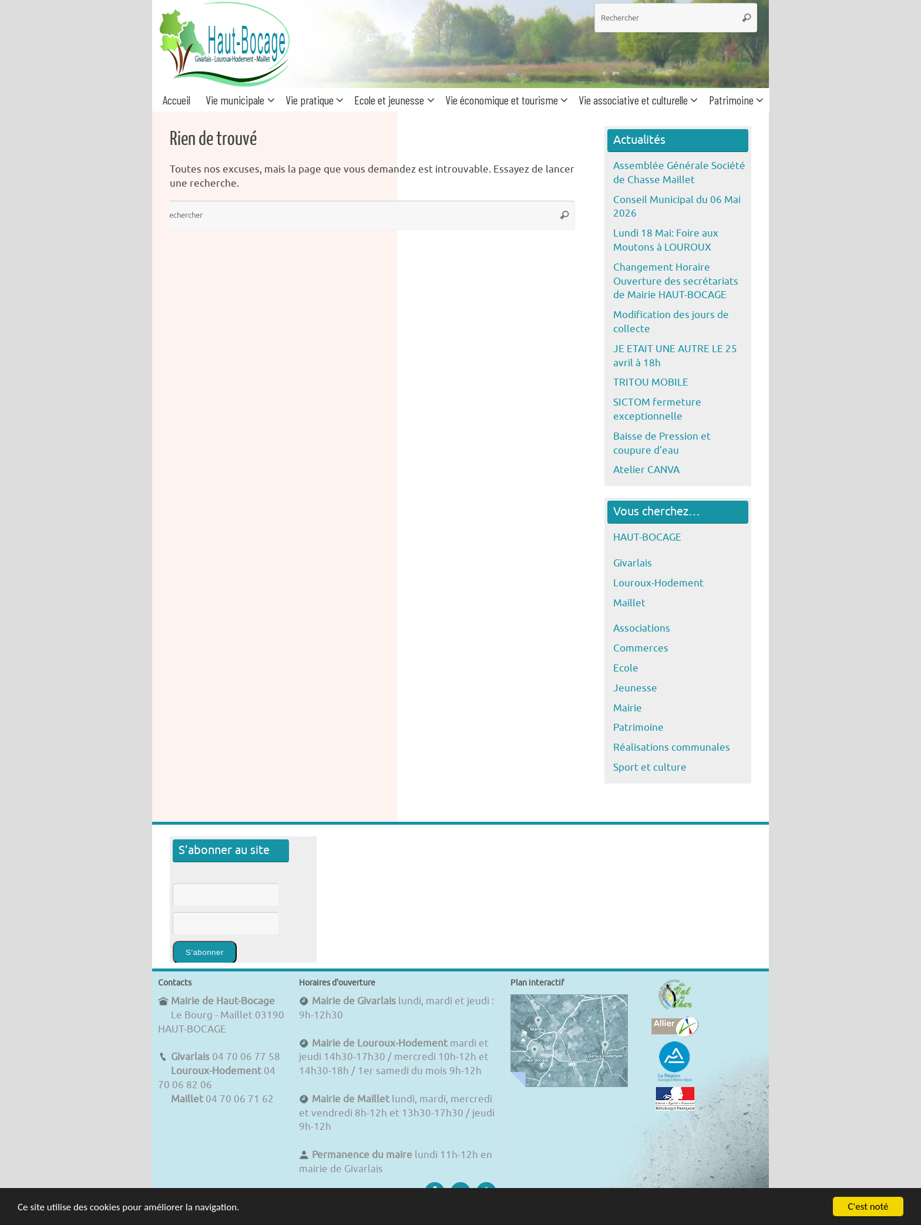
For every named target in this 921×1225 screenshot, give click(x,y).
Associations (641, 628)
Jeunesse (635, 688)
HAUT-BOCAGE (647, 537)
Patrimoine (638, 727)
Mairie (627, 708)
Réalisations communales (671, 747)
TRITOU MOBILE (650, 382)
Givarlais (632, 563)
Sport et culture (650, 767)
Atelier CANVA (646, 470)
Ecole (625, 668)
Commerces (640, 648)
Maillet (629, 603)
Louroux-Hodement (658, 583)
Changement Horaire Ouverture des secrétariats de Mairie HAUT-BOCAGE (675, 281)
